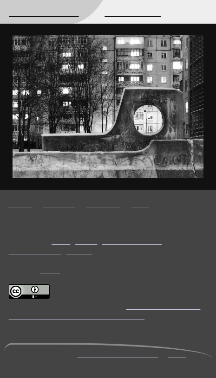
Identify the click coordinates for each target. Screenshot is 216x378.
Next (140, 203)
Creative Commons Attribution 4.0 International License (105, 311)
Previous (103, 203)
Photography (133, 11)
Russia (79, 251)
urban (86, 241)
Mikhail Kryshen (44, 11)
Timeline (59, 203)
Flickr (50, 270)
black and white (132, 241)
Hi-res (20, 203)
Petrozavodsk (35, 251)
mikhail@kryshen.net (117, 354)
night (61, 241)
